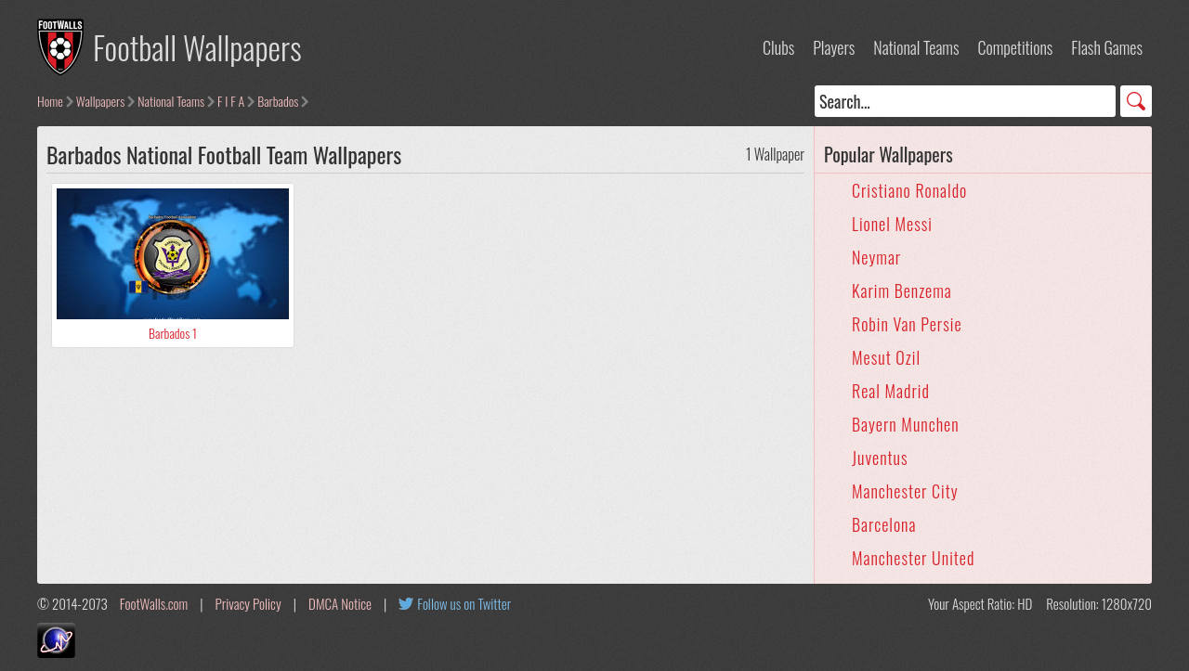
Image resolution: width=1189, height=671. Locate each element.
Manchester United (913, 558)
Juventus (880, 457)
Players (834, 47)
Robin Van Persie (907, 324)
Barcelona (884, 524)
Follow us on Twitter (464, 603)
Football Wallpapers (197, 47)
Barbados (277, 100)
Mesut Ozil (886, 357)
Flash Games (1107, 47)
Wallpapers (100, 100)
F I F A (230, 100)
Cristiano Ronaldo (909, 190)
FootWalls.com (154, 603)
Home (50, 100)
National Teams (916, 47)
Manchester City (905, 491)
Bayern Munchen (906, 424)
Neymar (876, 257)
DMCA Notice (340, 603)
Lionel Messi (892, 224)
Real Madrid (891, 391)
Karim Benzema (902, 290)
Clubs (778, 47)
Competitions (1014, 47)
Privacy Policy (248, 603)
